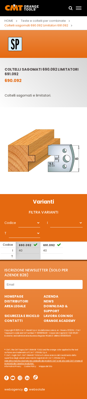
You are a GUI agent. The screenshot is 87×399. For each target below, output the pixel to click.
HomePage (13, 296)
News (49, 301)
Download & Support (56, 308)
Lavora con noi (58, 316)
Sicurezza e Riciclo (21, 316)
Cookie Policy (30, 366)
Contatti (13, 320)
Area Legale (15, 306)
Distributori (16, 301)
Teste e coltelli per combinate (43, 21)
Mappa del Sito (45, 366)
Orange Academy (59, 320)
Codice (10, 222)
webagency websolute (24, 389)
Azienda (51, 296)
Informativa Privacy (12, 366)
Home (8, 21)
